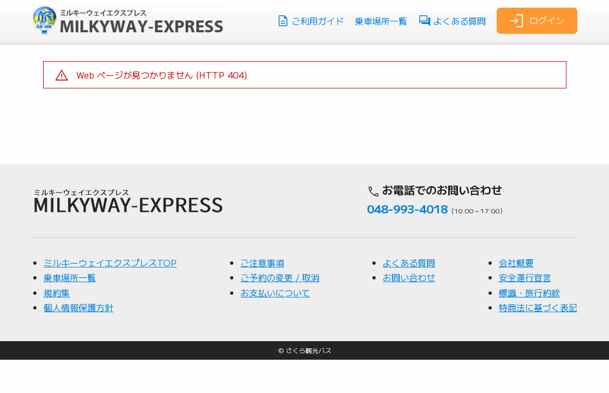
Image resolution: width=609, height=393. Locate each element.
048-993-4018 (407, 241)
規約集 (57, 325)
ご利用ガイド (310, 20)
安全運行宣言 (525, 310)
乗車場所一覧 (381, 20)
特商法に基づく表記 (538, 340)
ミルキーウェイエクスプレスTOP (110, 295)
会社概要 (516, 295)
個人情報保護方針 (78, 340)
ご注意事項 (262, 295)
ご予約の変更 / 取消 (279, 310)
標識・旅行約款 (529, 325)
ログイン (536, 20)
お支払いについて (275, 325)
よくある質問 (452, 20)
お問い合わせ (409, 310)
